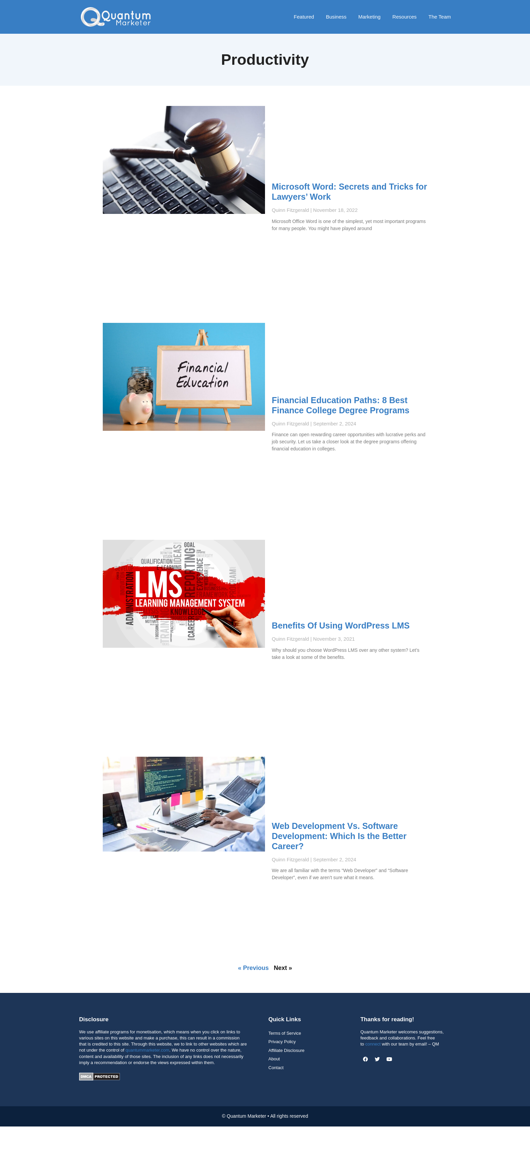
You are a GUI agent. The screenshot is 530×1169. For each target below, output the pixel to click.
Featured (304, 17)
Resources (404, 17)
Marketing (369, 17)
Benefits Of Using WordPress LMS (341, 625)
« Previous (253, 968)
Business (336, 17)
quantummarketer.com (147, 1050)
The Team (440, 17)
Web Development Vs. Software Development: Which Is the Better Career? (339, 836)
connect (373, 1044)
